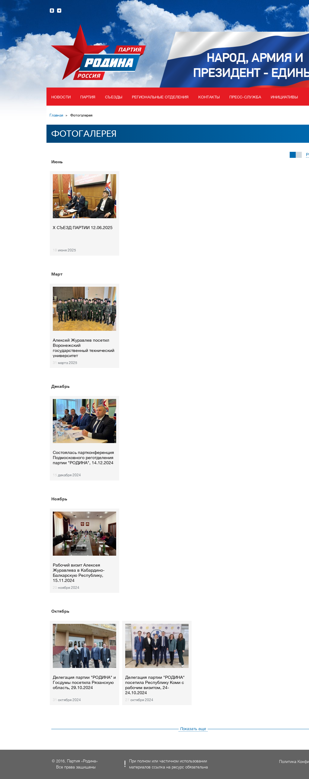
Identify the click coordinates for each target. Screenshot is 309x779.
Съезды (113, 97)
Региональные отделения (160, 97)
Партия (88, 97)
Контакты (209, 97)
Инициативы (284, 97)
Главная (56, 115)
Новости (61, 97)
